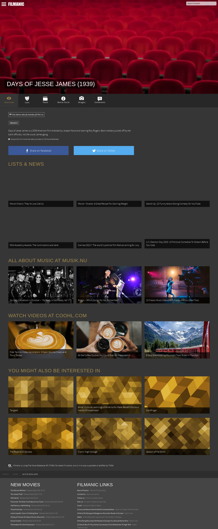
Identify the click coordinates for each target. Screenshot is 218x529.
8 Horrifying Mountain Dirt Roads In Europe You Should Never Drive (102, 513)
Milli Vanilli (15, 490)
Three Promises (16, 502)
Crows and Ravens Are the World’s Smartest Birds (95, 502)
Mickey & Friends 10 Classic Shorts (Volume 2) (28, 509)
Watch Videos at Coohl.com (47, 311)
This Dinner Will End (18, 483)
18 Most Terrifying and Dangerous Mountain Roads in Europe (100, 505)
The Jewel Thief (17, 486)
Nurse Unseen (16, 513)
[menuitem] (5, 466)
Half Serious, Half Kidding (20, 498)
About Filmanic (83, 483)
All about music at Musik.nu (47, 258)
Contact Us (81, 486)
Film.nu (80, 494)
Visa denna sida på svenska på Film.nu (26, 115)
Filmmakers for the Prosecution (23, 517)
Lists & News (26, 164)
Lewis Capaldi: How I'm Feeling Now (24, 505)
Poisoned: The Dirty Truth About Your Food (27, 494)
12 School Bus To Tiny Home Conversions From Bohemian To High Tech (104, 517)
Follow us (81, 490)
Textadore (81, 523)
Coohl (79, 498)
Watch (79, 509)
